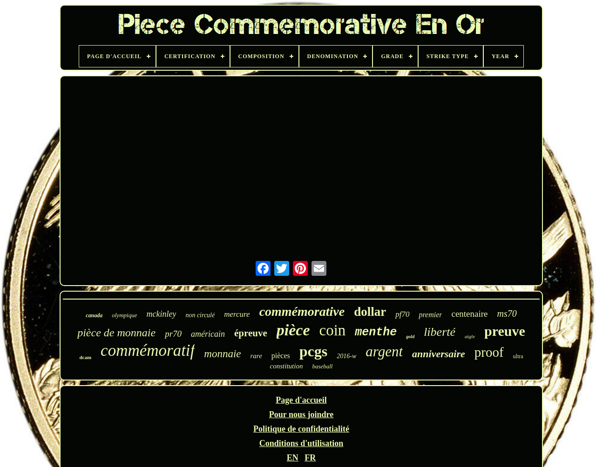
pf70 (402, 314)
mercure (237, 314)
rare (256, 356)
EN (292, 457)
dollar (370, 312)
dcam (85, 357)
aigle (470, 336)
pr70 (173, 334)
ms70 (507, 313)
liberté (439, 332)
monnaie (222, 354)
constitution (286, 366)
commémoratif (148, 350)
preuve (504, 331)
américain (208, 334)
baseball (322, 366)
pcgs (313, 351)
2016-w (346, 356)
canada (94, 315)
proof (489, 352)
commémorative (302, 311)
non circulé (200, 315)
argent (384, 351)
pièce (293, 330)
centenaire (469, 314)
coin (332, 330)
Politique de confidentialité (301, 429)
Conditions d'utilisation (301, 443)
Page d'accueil (301, 400)
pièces (280, 356)
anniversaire (438, 354)
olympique (124, 315)
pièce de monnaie (116, 333)
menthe (376, 332)
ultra (518, 356)
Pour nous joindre (301, 414)
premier (430, 315)
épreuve (250, 333)
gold (410, 336)
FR (310, 457)
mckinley (161, 314)
